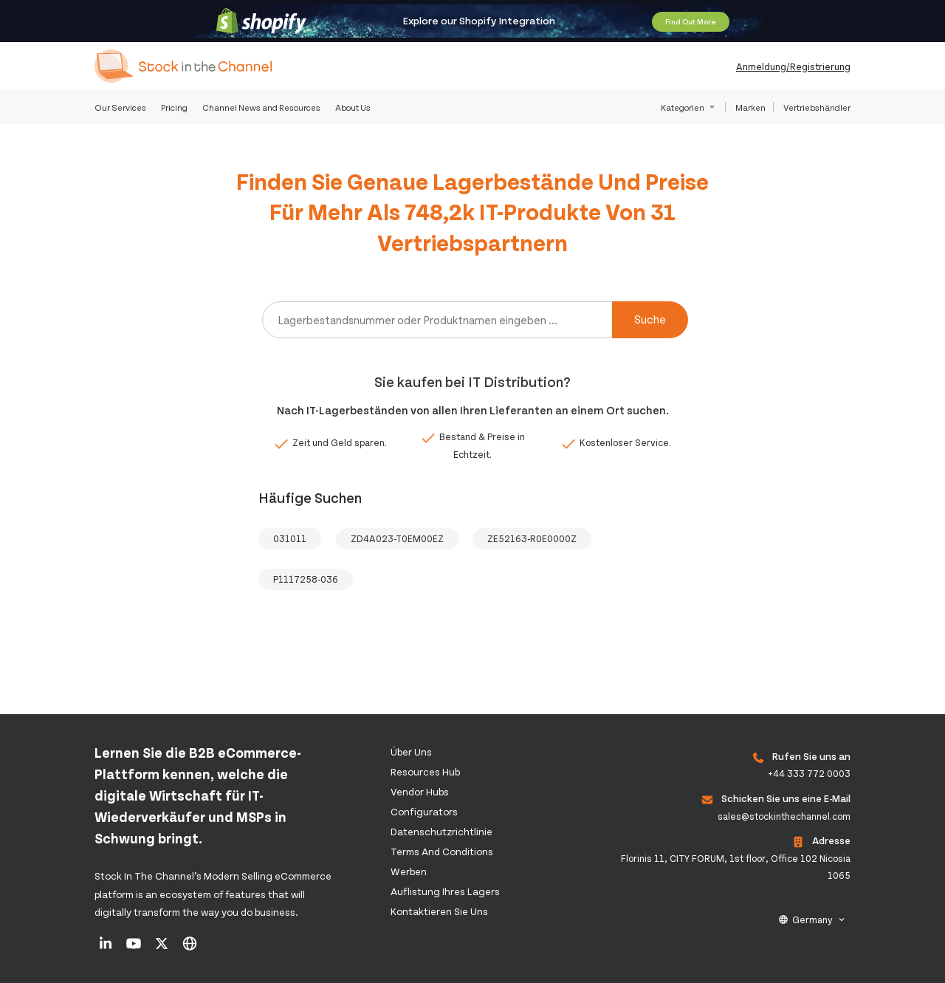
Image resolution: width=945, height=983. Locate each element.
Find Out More (690, 21)
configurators (424, 811)
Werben (409, 871)
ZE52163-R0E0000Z (532, 538)
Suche (650, 319)
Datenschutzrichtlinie (441, 831)
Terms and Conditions (442, 851)
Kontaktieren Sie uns (439, 911)
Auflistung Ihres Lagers (445, 891)
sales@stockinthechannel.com (784, 816)
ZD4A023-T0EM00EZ (397, 538)
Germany (812, 919)
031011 (289, 538)
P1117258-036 (305, 579)
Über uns (411, 751)
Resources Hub (425, 771)
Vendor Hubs (420, 791)
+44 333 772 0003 (809, 773)
